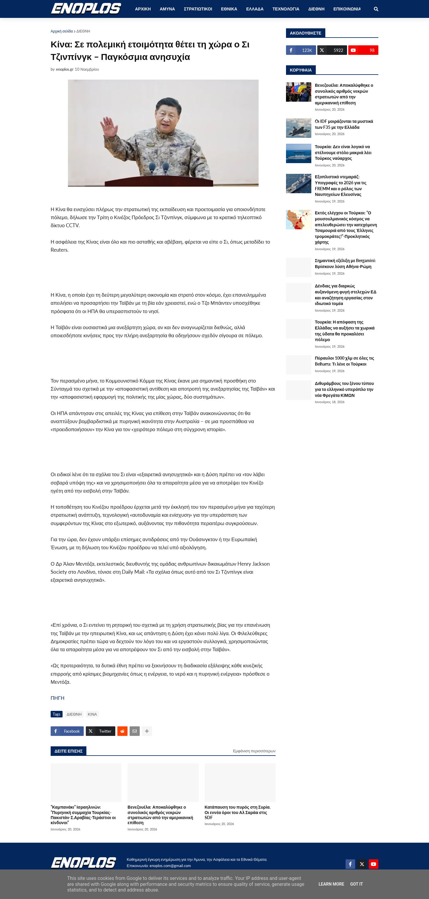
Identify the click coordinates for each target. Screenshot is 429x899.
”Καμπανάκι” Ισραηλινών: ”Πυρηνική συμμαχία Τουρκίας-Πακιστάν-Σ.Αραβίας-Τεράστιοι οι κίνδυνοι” (83, 814)
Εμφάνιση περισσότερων (254, 750)
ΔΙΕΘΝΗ (83, 31)
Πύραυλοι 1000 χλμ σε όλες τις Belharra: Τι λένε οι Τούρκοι (344, 360)
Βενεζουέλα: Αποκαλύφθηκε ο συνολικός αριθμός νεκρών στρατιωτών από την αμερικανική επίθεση (160, 814)
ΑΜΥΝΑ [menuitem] (167, 8)
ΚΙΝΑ (92, 714)
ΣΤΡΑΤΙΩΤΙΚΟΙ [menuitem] (198, 8)
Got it (356, 884)
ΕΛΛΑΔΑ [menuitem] (254, 8)
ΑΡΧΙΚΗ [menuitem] (143, 8)
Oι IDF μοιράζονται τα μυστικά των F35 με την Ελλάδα (344, 124)
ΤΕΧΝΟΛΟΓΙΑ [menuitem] (286, 8)
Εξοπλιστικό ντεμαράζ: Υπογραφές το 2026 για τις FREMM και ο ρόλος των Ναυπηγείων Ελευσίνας (340, 185)
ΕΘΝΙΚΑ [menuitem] (229, 8)
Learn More (331, 884)
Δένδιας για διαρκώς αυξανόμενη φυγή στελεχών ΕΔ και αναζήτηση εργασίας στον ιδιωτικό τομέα (346, 294)
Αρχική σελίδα (62, 31)
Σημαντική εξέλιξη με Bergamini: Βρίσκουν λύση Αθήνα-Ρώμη (345, 263)
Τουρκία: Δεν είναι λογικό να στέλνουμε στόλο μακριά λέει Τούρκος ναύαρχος (343, 152)
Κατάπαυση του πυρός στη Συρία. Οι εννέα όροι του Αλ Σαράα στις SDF (238, 812)
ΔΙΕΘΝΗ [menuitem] (316, 8)
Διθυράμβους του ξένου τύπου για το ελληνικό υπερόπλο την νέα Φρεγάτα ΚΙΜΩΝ (344, 389)
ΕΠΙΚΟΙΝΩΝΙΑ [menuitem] (347, 8)
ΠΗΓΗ (57, 698)
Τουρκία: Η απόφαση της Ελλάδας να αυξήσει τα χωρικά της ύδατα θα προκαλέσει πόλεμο (344, 330)
